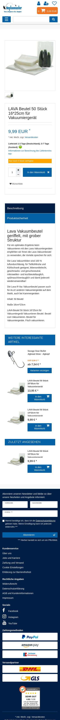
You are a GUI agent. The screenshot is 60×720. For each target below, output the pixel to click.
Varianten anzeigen (39, 370)
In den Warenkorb (38, 172)
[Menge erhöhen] (18, 170)
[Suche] (53, 19)
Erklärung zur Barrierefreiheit (16, 572)
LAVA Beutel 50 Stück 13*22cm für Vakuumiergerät (38, 412)
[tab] (30, 208)
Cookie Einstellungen (13, 567)
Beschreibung (15, 208)
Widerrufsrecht (9, 584)
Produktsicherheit (17, 218)
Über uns (7, 553)
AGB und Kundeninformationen (17, 593)
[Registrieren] (47, 3)
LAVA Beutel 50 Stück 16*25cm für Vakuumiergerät (38, 454)
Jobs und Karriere (11, 558)
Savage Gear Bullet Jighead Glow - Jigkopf (39, 352)
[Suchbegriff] (31, 19)
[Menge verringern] (18, 174)
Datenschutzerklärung (13, 588)
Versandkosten (31, 137)
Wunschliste (16, 184)
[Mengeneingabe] (12, 172)
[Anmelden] (39, 3)
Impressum (7, 598)
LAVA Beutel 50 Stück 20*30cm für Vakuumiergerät (38, 383)
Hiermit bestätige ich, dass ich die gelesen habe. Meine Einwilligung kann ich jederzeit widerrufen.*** (30, 524)
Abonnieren (39, 535)
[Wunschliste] (54, 3)
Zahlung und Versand (13, 562)
